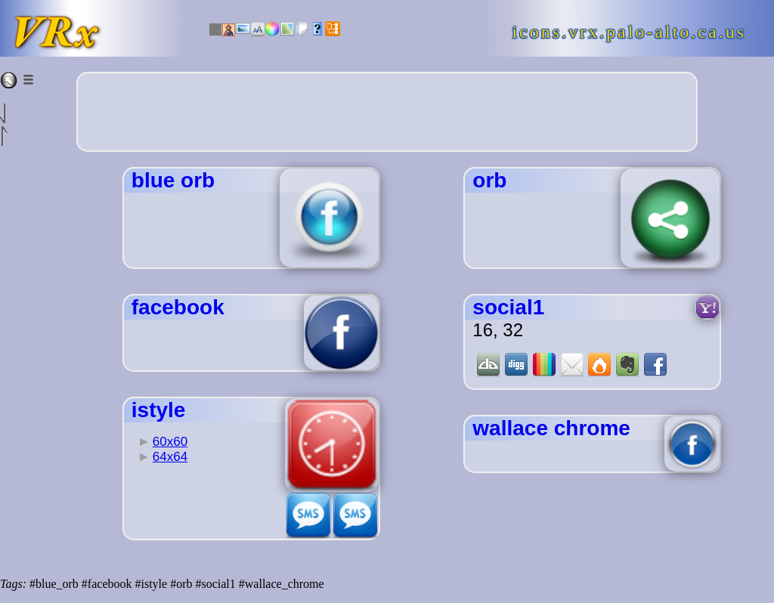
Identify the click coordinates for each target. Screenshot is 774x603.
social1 (508, 307)
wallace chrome (551, 428)
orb (489, 180)
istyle (159, 410)
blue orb (173, 180)
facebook (178, 307)
